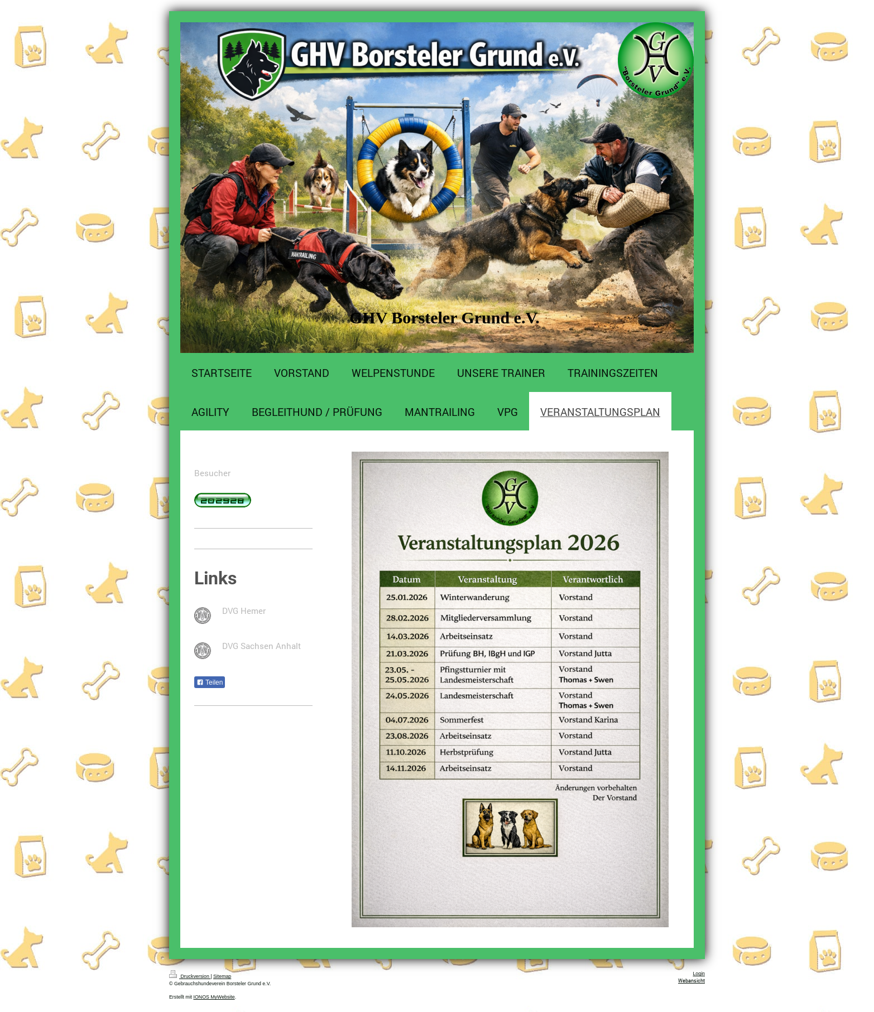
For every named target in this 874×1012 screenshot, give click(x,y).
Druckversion (189, 976)
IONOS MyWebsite (214, 997)
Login (699, 973)
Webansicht (691, 980)
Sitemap (222, 976)
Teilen (209, 682)
